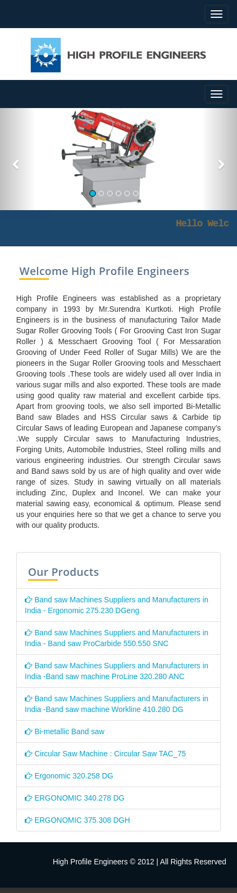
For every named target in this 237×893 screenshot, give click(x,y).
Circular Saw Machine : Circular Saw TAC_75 (105, 753)
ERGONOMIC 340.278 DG (74, 798)
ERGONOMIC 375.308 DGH (77, 820)
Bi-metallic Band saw (64, 731)
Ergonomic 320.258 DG (69, 775)
